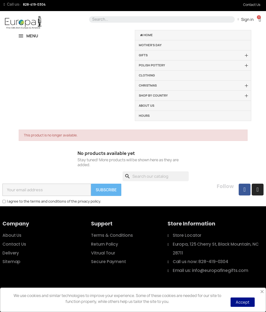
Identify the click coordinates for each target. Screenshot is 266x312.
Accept (243, 302)
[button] (260, 19)
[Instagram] (258, 189)
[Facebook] (244, 189)
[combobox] (161, 19)
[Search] (156, 176)
